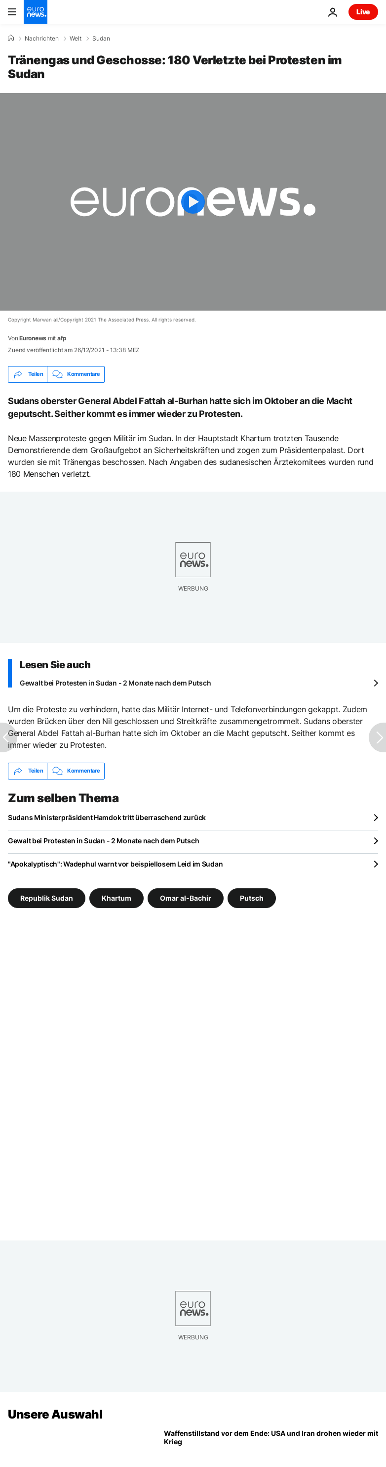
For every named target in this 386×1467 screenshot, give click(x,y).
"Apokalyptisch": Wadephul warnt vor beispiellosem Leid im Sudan (115, 864)
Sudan (101, 39)
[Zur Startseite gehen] (35, 12)
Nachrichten (42, 39)
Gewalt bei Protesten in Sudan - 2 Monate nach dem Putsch (115, 683)
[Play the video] (193, 202)
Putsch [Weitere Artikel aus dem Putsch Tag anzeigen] (252, 897)
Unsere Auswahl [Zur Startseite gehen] (55, 1414)
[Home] (11, 38)
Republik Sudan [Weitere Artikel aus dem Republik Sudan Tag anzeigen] (46, 897)
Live (363, 11)
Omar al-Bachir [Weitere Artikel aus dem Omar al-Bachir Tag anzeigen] (185, 897)
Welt (75, 39)
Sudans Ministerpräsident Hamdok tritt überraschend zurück (107, 817)
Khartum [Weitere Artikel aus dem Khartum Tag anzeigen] (116, 897)
